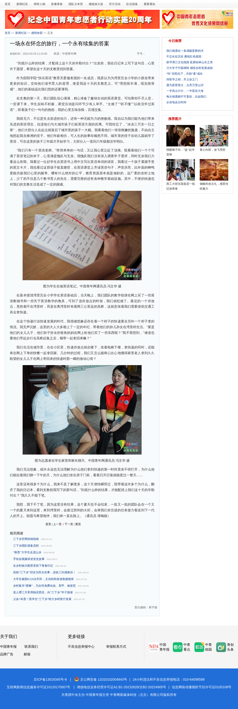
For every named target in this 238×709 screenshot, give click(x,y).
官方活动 (114, 4)
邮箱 (27, 654)
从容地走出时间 (176, 102)
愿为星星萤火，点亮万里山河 (184, 85)
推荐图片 (175, 119)
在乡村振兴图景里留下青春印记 (33, 565)
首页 (7, 4)
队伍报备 (132, 4)
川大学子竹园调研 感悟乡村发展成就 (189, 68)
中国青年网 (69, 53)
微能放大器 (96, 4)
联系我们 (31, 646)
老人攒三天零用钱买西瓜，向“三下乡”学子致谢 (43, 592)
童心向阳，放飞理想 (212, 149)
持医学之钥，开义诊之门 (182, 79)
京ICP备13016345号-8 (50, 679)
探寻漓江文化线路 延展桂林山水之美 (189, 62)
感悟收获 (37, 33)
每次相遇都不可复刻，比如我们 (186, 96)
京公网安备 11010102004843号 (100, 679)
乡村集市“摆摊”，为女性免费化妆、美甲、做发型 (44, 585)
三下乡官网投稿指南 (26, 539)
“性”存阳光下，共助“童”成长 (184, 73)
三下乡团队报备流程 (26, 545)
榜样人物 (39, 4)
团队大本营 (76, 4)
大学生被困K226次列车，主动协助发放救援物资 (43, 579)
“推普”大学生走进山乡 (27, 552)
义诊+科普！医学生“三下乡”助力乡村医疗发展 (42, 599)
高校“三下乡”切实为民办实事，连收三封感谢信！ (44, 572)
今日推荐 (175, 41)
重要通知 (149, 4)
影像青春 (57, 4)
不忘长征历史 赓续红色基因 (183, 56)
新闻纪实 (22, 4)
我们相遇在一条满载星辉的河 (184, 50)
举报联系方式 (116, 646)
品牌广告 (6, 654)
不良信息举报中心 (81, 646)
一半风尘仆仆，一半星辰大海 (184, 91)
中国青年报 (8, 646)
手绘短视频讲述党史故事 (29, 559)
